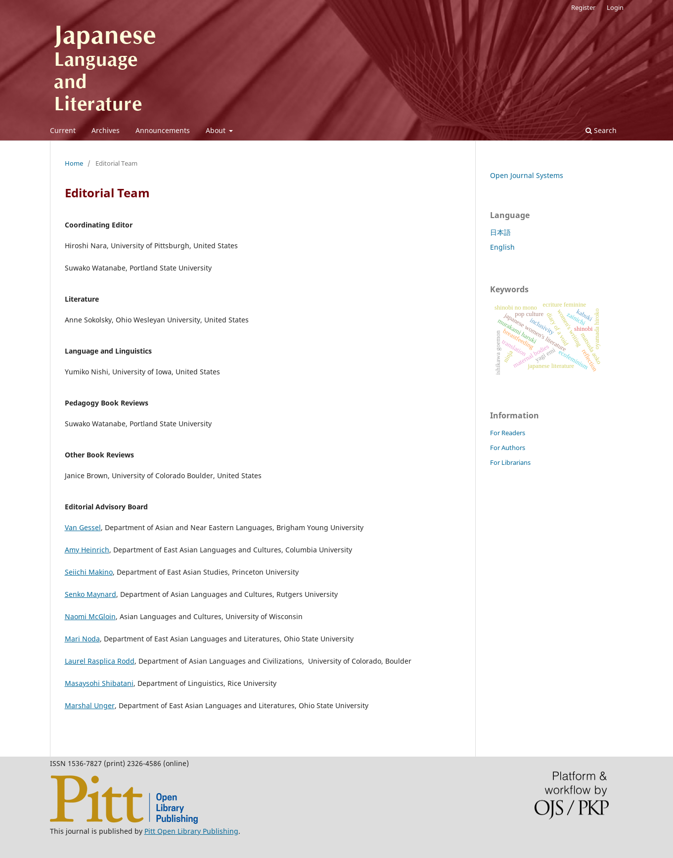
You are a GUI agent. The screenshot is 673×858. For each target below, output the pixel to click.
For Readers (507, 432)
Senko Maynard (90, 594)
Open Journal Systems (526, 175)
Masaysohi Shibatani (99, 683)
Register (583, 7)
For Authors (507, 447)
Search (601, 130)
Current (63, 130)
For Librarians (510, 462)
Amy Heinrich (87, 549)
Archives (105, 130)
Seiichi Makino (89, 572)
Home (74, 163)
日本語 (500, 232)
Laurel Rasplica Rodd (100, 661)
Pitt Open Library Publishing (191, 831)
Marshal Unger (90, 705)
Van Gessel (83, 527)
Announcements (162, 130)
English (502, 247)
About (216, 130)
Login (615, 7)
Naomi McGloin (90, 616)
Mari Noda (82, 638)
